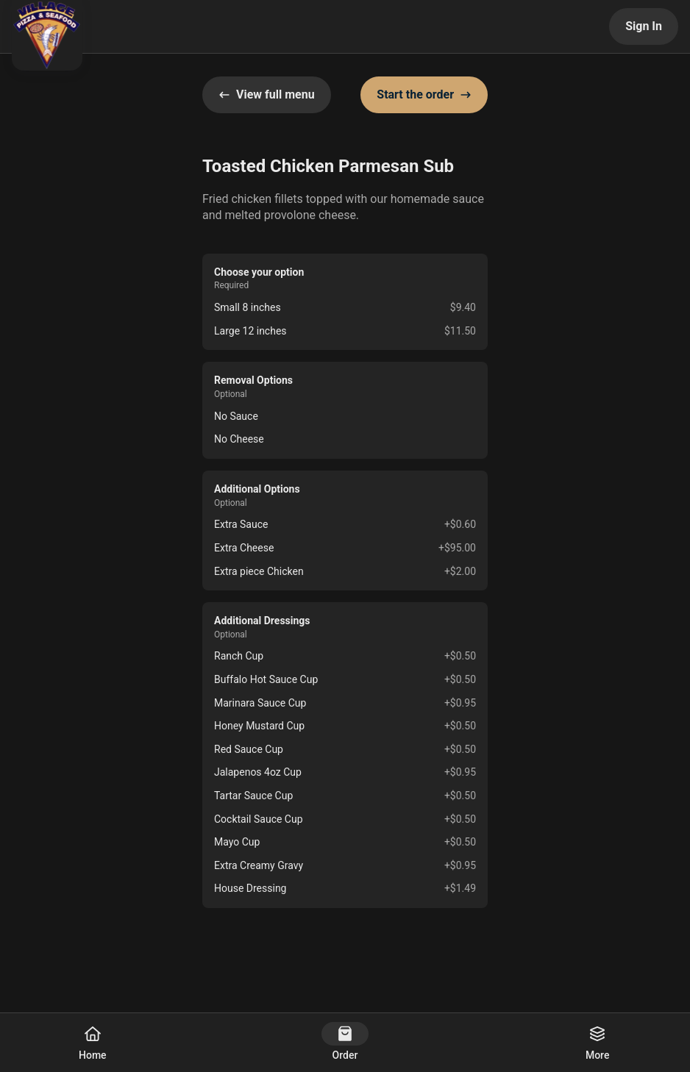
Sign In (643, 26)
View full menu (266, 94)
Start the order (424, 94)
